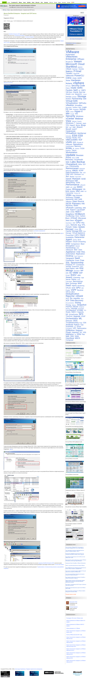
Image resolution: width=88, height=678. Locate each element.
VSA (77, 248)
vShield (79, 296)
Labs (73, 161)
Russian (79, 155)
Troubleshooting (72, 323)
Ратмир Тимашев (73, 607)
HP (79, 90)
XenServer (81, 133)
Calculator (69, 281)
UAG (67, 210)
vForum (70, 207)
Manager (68, 233)
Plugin (68, 332)
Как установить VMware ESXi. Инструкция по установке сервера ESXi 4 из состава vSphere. (75, 548)
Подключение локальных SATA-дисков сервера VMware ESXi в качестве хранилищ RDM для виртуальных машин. (75, 581)
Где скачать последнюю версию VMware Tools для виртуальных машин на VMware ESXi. (76, 571)
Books (74, 138)
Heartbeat (70, 338)
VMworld (70, 76)
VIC (81, 332)
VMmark (69, 144)
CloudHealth (78, 160)
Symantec (46, 2)
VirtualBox (78, 105)
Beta (67, 283)
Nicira (78, 125)
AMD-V (73, 312)
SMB (77, 268)
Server (68, 279)
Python (77, 325)
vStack (33, 2)
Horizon (76, 178)
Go (71, 298)
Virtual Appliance (78, 233)
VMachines (71, 56)
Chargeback (71, 164)
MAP (80, 283)
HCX (73, 158)
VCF (80, 140)
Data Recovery (76, 300)
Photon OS (77, 193)
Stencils (73, 225)
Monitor (68, 308)
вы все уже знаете (59, 564)
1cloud (84, 94)
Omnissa (77, 174)
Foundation (69, 328)
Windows (79, 116)
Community (74, 166)
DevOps (68, 97)
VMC (74, 127)
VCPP (81, 170)
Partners (76, 203)
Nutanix (69, 83)
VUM (78, 252)
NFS (81, 314)
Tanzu (74, 150)
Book (79, 240)
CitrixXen (68, 136)
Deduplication (72, 294)
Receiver (80, 290)
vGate (73, 87)
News (8, 10)
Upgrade (76, 316)
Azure (68, 94)
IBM (67, 113)
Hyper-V (78, 111)
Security (70, 115)
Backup (81, 161)
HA (83, 203)
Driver (79, 327)
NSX (67, 162)
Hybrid (74, 286)
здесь (61, 233)
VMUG (75, 170)
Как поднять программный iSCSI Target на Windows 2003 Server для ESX (76, 585)
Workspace (69, 197)
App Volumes (77, 195)
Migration (70, 334)
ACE (67, 298)
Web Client (70, 220)
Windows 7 (70, 123)
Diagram (79, 330)
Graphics (70, 214)
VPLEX (68, 288)
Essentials (81, 308)
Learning (78, 208)
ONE (81, 172)
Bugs (80, 323)
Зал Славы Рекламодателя (76, 38)
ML (80, 318)
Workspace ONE (72, 181)
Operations (78, 144)
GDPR (79, 78)
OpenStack (69, 223)
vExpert (78, 220)
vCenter (70, 118)
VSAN (74, 78)
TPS (67, 125)
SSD (68, 243)
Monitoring (80, 286)
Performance (72, 184)
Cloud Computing (79, 242)
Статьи (8, 2)
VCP (84, 164)
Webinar (79, 118)
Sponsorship (77, 262)
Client (82, 235)
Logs (82, 277)
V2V (84, 173)
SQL (68, 262)
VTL (83, 225)
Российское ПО (14, 2)
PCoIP (68, 275)
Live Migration (71, 310)
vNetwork (69, 250)
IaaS (75, 90)
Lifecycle (82, 185)
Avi (67, 176)
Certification (70, 146)
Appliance (70, 252)
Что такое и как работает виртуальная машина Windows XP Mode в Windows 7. (75, 574)
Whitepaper (77, 189)
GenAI (68, 179)
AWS (67, 187)
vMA (79, 275)
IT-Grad (77, 71)
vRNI (84, 208)
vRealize (70, 105)
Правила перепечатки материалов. (34, 669)
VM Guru (4, 10)
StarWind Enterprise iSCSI (14, 34)
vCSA (72, 212)
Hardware (75, 80)
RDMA (76, 206)
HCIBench (80, 214)
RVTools (68, 86)
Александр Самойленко (20, 669)
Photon (69, 241)
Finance (69, 265)
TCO (85, 310)
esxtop (75, 240)
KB (67, 314)
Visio (84, 231)
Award (69, 277)
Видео (59, 2)
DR (80, 229)
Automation (70, 254)
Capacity (80, 312)
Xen (70, 109)
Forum (69, 227)
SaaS (77, 258)
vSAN (69, 142)
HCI (85, 191)
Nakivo (69, 71)
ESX (80, 135)
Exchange (73, 283)
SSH (72, 336)
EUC (83, 174)
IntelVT (74, 129)
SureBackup (70, 216)
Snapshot (81, 305)
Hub (81, 325)
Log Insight (81, 210)
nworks (76, 298)
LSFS (76, 235)
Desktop (69, 256)
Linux (72, 112)
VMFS (83, 90)
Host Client (78, 176)
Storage (81, 96)
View (68, 121)
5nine (68, 80)
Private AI (80, 142)
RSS (72, 2)
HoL (83, 252)
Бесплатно (78, 281)
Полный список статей (71, 594)
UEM (73, 223)
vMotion (69, 201)
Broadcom (69, 62)
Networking (70, 182)
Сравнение (70, 131)
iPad (82, 298)
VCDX (82, 148)
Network (68, 171)
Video (75, 227)
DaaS (68, 285)
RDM (81, 268)
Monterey (69, 206)
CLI (75, 326)
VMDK (80, 250)
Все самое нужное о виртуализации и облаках (22, 5)
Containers (80, 265)
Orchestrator (72, 318)
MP (82, 271)
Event (77, 260)
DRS (76, 199)
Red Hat (82, 92)
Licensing (76, 277)
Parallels (69, 90)
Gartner (75, 69)
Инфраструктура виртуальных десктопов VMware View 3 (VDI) (75, 588)
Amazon (76, 109)
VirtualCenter (73, 314)
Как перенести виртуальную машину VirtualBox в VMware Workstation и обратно (75, 578)
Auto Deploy (70, 268)
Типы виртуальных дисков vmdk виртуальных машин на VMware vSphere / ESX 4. (75, 551)
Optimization (81, 328)
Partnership (77, 98)
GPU (78, 287)
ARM (82, 191)
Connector (70, 260)
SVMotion (70, 330)
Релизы (55, 2)
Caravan (79, 123)
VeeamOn (78, 94)
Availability (70, 237)
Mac (67, 336)
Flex (83, 334)
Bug (79, 225)
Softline (75, 107)
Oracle (75, 92)
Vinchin (81, 69)
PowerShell (70, 235)
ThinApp (69, 138)
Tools (78, 182)
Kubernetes (70, 55)
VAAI (77, 336)
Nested (77, 246)
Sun (70, 127)
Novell (68, 129)
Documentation (70, 303)
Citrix (42, 2)
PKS (82, 223)
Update (70, 155)
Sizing (78, 302)
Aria (80, 164)
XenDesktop (71, 248)
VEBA (69, 195)
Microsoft (37, 2)
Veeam (24, 2)
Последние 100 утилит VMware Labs (74, 618)
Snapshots (75, 266)
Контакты (64, 2)
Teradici (69, 73)
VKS (74, 142)
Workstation (71, 152)
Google (72, 114)
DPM (79, 334)
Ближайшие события (71, 43)
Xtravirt (80, 127)
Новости (4, 2)
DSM (67, 174)
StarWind (29, 2)
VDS (84, 332)
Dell (84, 99)
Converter (69, 193)
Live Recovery (72, 159)
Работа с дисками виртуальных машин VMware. (75, 565)
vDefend (77, 148)
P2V (79, 138)
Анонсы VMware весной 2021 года (74, 634)
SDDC (80, 187)
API (71, 187)
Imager (77, 197)
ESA (84, 323)
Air (75, 334)
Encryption (70, 246)
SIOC (75, 320)
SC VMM (73, 272)
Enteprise (81, 307)
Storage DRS (77, 231)
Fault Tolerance (78, 256)
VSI (76, 114)
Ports (68, 157)
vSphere (78, 83)
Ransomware (72, 168)
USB (74, 187)
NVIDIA (68, 99)
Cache (68, 231)
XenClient (77, 271)
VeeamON (76, 73)
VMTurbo (82, 103)
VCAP (83, 316)
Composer (69, 340)
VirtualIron (71, 133)
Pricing (68, 305)
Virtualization (72, 103)
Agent (69, 239)
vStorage (74, 308)
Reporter (70, 296)
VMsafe (75, 307)
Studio (68, 312)
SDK (82, 288)
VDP (81, 273)
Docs (77, 216)
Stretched (82, 168)
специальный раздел (19, 35)
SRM (78, 191)
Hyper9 (72, 125)
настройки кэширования (39, 230)
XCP (67, 300)
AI (73, 148)
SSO (75, 250)
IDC (67, 127)
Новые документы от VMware (73, 628)
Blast (82, 244)
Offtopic (80, 59)
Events (79, 121)
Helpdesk (75, 332)
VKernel (74, 121)
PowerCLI (79, 75)
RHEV (73, 275)
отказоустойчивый (29, 37)
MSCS (77, 338)
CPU (78, 222)
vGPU (81, 266)
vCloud (73, 218)
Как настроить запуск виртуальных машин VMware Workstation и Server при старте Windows (76, 560)
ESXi (74, 135)
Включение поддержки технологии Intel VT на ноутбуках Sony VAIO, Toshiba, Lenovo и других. (75, 554)
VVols (76, 229)
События (51, 2)
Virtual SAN (71, 101)
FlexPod (69, 307)
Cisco (68, 88)
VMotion (74, 305)
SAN (80, 199)
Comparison (75, 244)
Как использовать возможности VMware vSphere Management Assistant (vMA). (75, 591)
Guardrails (69, 327)
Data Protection (72, 172)
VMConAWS (72, 139)
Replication (80, 254)
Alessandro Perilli (73, 602)
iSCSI (68, 203)
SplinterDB (69, 199)
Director (69, 321)
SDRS (79, 88)
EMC (79, 107)
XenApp (68, 266)
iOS (67, 273)
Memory (78, 146)
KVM (72, 94)
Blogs (83, 125)
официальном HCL (8, 82)
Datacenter (80, 237)
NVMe (69, 148)
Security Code (78, 85)
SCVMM (80, 310)
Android (69, 324)
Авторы (68, 2)
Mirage (69, 270)
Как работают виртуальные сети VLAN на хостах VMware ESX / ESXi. (75, 557)
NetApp (83, 109)
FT (74, 265)
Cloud (81, 64)
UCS (73, 288)
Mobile (72, 191)
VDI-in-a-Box (70, 292)
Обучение (82, 218)
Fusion (68, 189)
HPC (74, 328)
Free (82, 260)
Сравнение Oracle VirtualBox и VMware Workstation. (76, 563)
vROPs (68, 225)
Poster (68, 290)
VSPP (73, 290)
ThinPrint (69, 316)
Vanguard (70, 258)
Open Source (78, 201)
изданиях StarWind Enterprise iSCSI (46, 563)
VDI (67, 111)
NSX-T (78, 211)
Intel (67, 166)
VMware (20, 2)
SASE (83, 179)
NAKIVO (80, 67)
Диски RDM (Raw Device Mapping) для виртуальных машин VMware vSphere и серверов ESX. (76, 568)
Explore (68, 150)
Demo (73, 279)
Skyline (72, 176)
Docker (74, 97)
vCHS (78, 279)
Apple (84, 123)
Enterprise (71, 59)
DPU (71, 174)
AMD (67, 212)
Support (73, 210)
